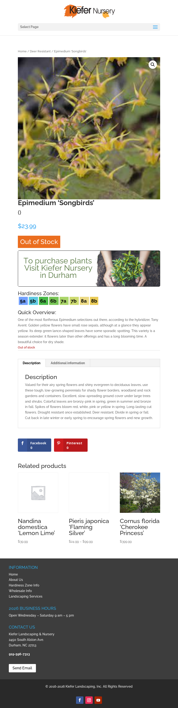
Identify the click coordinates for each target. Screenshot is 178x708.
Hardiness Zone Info (24, 585)
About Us (16, 580)
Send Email (22, 668)
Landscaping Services (25, 596)
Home (22, 51)
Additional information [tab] (68, 363)
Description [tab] (31, 363)
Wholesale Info (20, 591)
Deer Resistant (40, 51)
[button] (153, 64)
